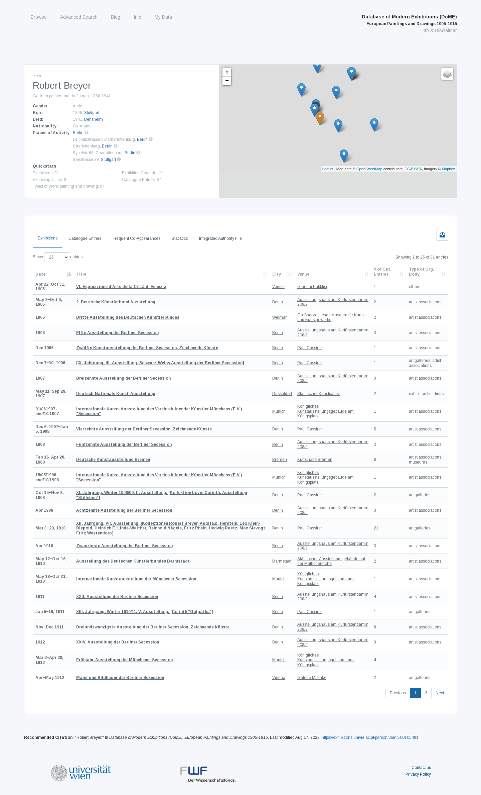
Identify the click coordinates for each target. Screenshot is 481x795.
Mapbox (448, 169)
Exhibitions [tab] (47, 238)
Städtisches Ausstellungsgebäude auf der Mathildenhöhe (331, 561)
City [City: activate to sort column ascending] (276, 274)
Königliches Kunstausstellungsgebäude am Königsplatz (325, 411)
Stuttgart (91, 112)
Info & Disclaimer (439, 30)
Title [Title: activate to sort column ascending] (81, 274)
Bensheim (93, 119)
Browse (39, 17)
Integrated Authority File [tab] (220, 238)
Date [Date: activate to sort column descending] (40, 274)
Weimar (279, 317)
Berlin (78, 132)
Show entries (58, 257)
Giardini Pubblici (312, 286)
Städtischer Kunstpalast (318, 393)
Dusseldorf (282, 393)
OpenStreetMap (369, 169)
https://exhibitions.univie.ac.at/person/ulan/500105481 (370, 737)
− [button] (227, 81)
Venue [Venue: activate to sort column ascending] (303, 274)
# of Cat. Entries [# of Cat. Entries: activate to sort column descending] (382, 271)
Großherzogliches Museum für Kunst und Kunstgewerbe (330, 317)
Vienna (278, 677)
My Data (163, 17)
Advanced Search (79, 17)
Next (440, 693)
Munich (279, 411)
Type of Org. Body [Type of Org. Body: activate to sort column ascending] (421, 271)
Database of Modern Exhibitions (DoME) (409, 20)
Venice (278, 286)
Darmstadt (281, 561)
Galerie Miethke (311, 677)
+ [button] (227, 72)
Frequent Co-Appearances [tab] (136, 238)
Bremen (279, 459)
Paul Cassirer (309, 347)
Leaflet (327, 169)
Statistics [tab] (180, 238)
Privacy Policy (418, 774)
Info (137, 17)
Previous (398, 693)
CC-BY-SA (413, 169)
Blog (115, 17)
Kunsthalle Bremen (314, 459)
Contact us (421, 767)
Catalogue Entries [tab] (84, 238)
